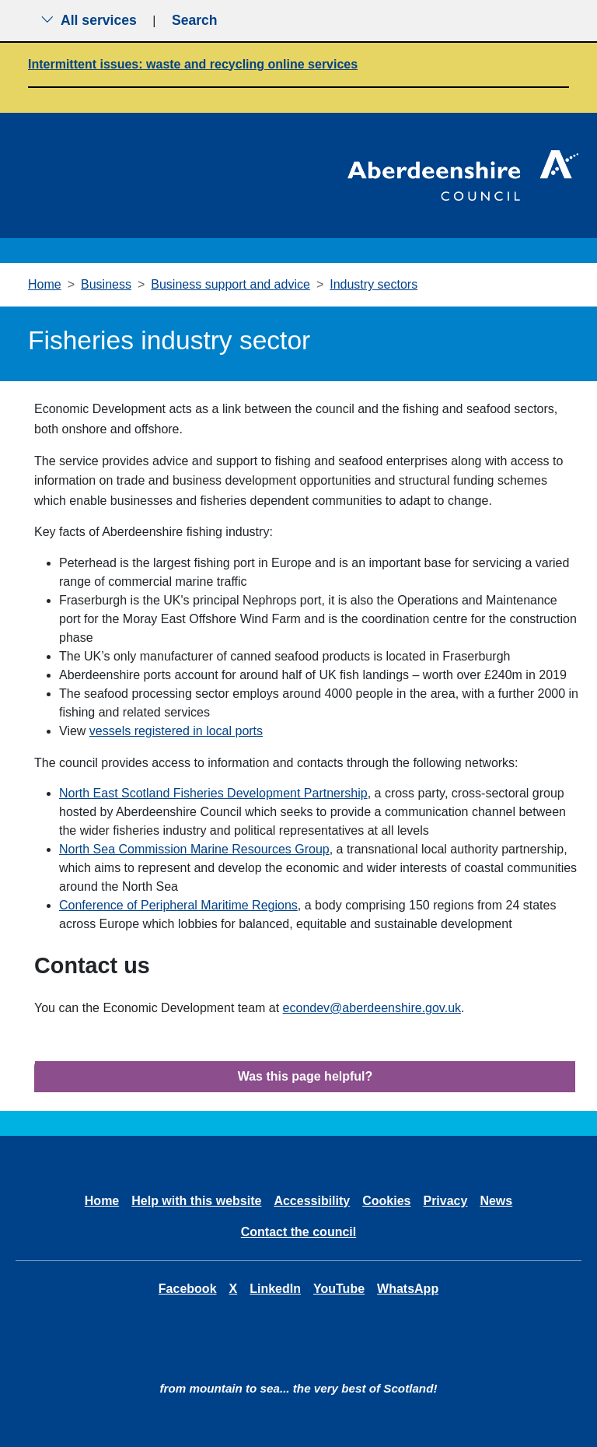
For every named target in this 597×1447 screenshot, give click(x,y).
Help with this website (196, 1200)
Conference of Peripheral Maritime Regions (178, 905)
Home (44, 284)
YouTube (339, 1288)
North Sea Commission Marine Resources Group (194, 849)
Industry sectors (373, 284)
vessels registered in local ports (176, 731)
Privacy (445, 1200)
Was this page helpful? (305, 1076)
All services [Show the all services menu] (88, 20)
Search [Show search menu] (195, 20)
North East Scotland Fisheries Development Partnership (213, 793)
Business (106, 284)
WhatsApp (407, 1288)
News (496, 1200)
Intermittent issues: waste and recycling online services (193, 64)
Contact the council (298, 1232)
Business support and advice (230, 284)
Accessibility (312, 1200)
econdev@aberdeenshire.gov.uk (372, 1007)
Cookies (386, 1200)
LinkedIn (275, 1288)
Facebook (188, 1288)
